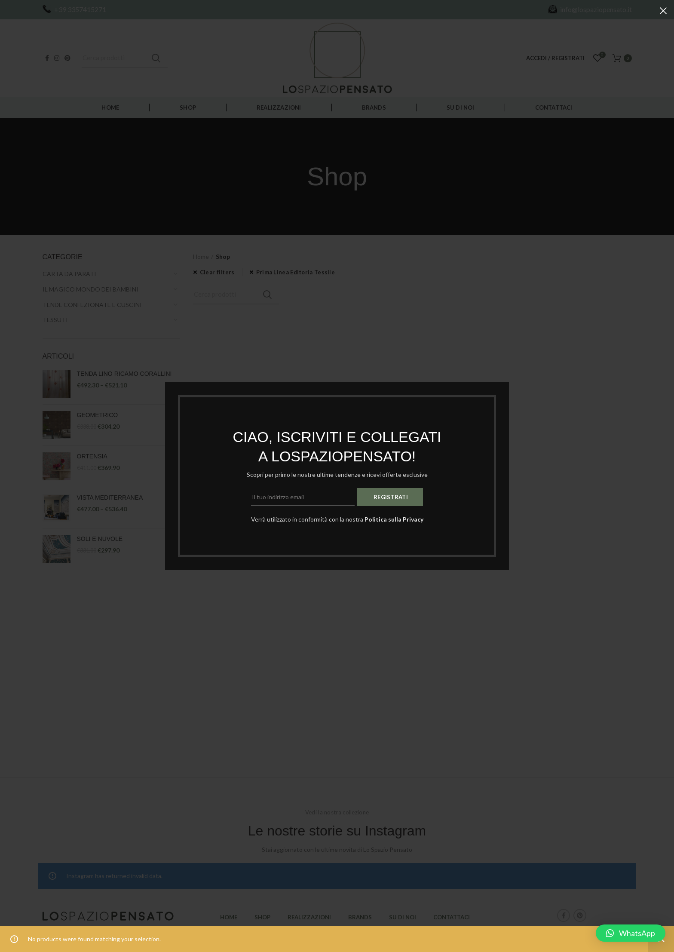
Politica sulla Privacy (394, 519)
